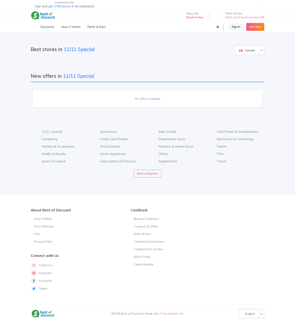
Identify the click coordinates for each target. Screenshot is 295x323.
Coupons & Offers (146, 226)
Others (160, 154)
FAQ (37, 234)
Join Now (255, 26)
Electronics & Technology (232, 139)
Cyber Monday (143, 264)
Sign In (236, 26)
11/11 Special (48, 131)
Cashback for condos (148, 249)
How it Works (43, 219)
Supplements (164, 161)
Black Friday (142, 257)
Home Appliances (110, 154)
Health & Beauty (50, 154)
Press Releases (44, 226)
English (249, 313)
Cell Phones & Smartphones (234, 131)
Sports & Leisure (50, 161)
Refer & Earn (142, 234)
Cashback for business (149, 241)
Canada (247, 50)
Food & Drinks (107, 146)
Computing (46, 139)
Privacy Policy (43, 241)
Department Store (168, 139)
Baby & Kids (164, 131)
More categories (147, 173)
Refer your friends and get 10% (244, 17)
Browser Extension (146, 219)
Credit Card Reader (111, 139)
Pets (217, 154)
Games (219, 146)
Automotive (105, 131)
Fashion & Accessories (55, 146)
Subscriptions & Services (115, 161)
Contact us (41, 265)
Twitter (39, 289)
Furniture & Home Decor (172, 146)
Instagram (41, 273)
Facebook (41, 281)
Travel (218, 161)
